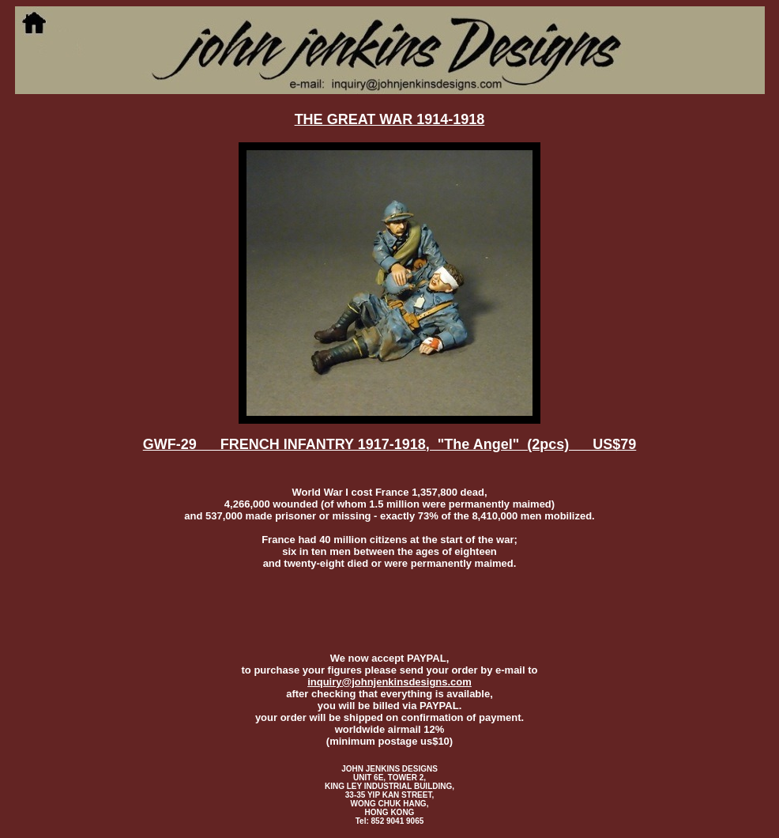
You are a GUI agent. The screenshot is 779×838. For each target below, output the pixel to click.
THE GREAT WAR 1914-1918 (390, 119)
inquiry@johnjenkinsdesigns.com (389, 682)
